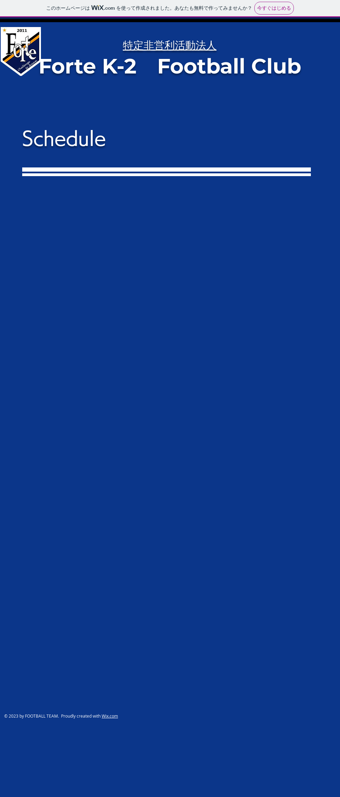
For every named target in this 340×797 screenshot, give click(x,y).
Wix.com (110, 716)
